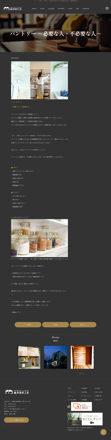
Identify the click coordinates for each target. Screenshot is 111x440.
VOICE (70, 8)
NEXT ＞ (83, 325)
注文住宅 (97, 388)
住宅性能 (84, 392)
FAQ (77, 8)
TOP (69, 388)
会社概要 (84, 399)
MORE (81, 373)
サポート (70, 396)
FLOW (42, 8)
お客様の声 (98, 396)
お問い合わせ (99, 399)
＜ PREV (28, 325)
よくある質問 (72, 399)
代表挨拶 (84, 388)
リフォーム (71, 392)
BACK (55, 325)
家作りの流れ (99, 392)
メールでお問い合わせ (16, 420)
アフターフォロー (87, 396)
